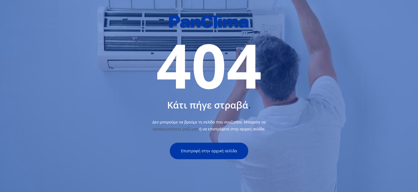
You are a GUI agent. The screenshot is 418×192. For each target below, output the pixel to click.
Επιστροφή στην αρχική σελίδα (209, 150)
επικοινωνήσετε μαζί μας (175, 128)
